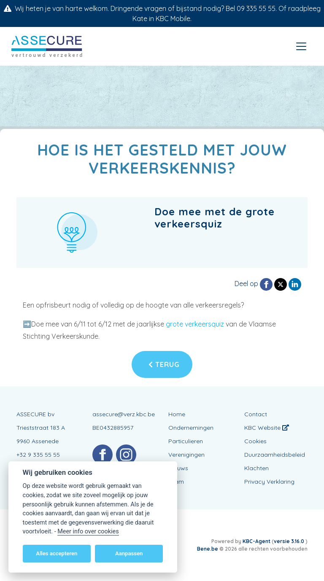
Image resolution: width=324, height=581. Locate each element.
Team (176, 481)
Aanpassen (129, 553)
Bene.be (207, 549)
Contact (255, 414)
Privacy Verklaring (269, 481)
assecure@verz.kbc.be (123, 414)
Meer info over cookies (88, 531)
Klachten (256, 468)
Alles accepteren (56, 553)
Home (176, 414)
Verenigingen (186, 454)
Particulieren (185, 441)
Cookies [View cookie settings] (255, 441)
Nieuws (178, 468)
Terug (164, 364)
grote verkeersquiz (196, 324)
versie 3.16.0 (289, 541)
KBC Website (266, 427)
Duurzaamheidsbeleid (274, 454)
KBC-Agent (256, 541)
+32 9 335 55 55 (38, 454)
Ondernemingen (190, 427)
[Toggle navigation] (301, 46)
